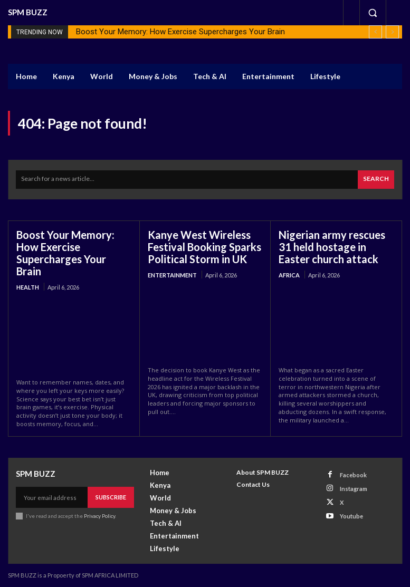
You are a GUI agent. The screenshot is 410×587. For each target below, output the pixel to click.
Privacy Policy (99, 516)
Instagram (353, 488)
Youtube (351, 516)
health (27, 287)
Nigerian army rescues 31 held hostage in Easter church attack (332, 246)
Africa (289, 275)
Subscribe (111, 497)
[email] (52, 497)
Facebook (353, 474)
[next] (392, 32)
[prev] (375, 32)
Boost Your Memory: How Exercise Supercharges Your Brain (180, 31)
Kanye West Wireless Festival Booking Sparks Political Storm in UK (204, 246)
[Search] (376, 179)
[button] (372, 12)
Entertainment (172, 275)
